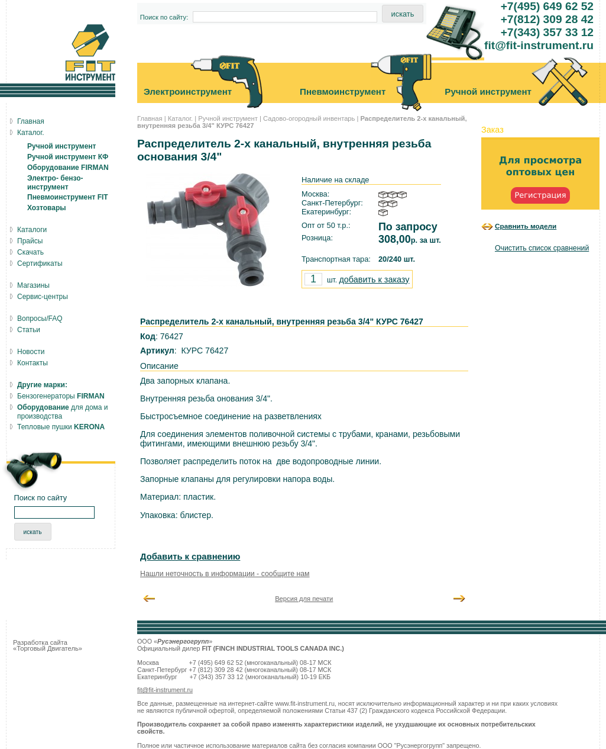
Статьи (28, 330)
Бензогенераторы (61, 396)
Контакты (32, 363)
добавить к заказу (374, 279)
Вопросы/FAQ (40, 318)
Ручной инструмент (228, 118)
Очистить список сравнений (542, 248)
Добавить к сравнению (190, 556)
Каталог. (180, 118)
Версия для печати (304, 598)
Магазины (33, 285)
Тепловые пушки (61, 427)
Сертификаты (40, 263)
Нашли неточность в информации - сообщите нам (225, 574)
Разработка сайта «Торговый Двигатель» (47, 645)
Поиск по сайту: (164, 17)
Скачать (30, 252)
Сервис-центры (42, 296)
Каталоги (32, 230)
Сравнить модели (525, 226)
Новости (30, 352)
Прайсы (30, 241)
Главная (150, 118)
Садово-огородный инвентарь (309, 118)
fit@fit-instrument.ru (165, 689)
